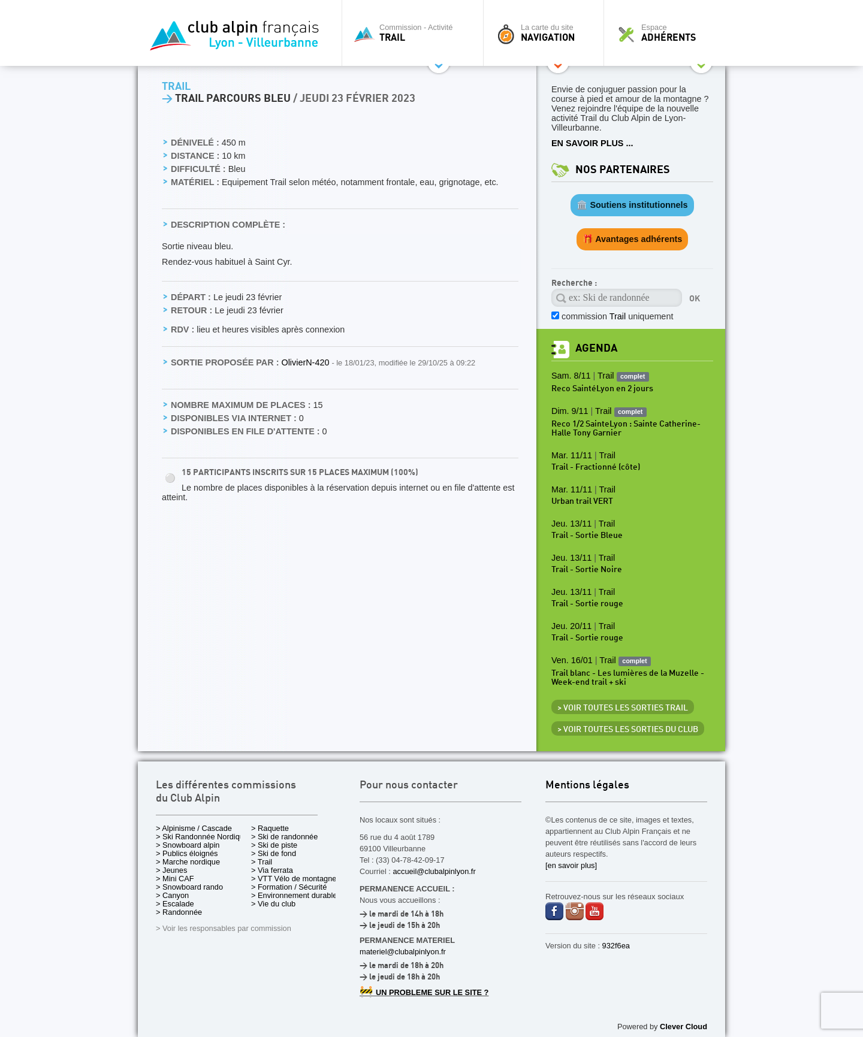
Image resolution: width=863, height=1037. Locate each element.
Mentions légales (587, 786)
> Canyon (172, 895)
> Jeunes (171, 870)
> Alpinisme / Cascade (194, 828)
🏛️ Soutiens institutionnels (632, 205)
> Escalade (175, 903)
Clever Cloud (683, 1026)
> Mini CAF (175, 878)
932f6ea (616, 945)
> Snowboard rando (189, 886)
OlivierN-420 (306, 362)
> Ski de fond (273, 853)
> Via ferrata (272, 870)
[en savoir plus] (571, 865)
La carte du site (547, 33)
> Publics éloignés (187, 853)
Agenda (596, 348)
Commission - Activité (415, 33)
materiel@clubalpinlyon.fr (403, 951)
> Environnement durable (294, 895)
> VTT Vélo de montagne (293, 878)
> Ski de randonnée (284, 836)
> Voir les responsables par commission (223, 928)
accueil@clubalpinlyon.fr (434, 871)
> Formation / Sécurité (289, 886)
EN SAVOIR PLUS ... (592, 143)
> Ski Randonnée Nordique (202, 836)
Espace (667, 33)
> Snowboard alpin (187, 845)
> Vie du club (273, 903)
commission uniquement (617, 316)
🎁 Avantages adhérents (633, 239)
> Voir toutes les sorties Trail (622, 708)
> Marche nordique (188, 861)
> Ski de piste (274, 845)
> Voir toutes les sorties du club (627, 729)
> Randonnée (179, 912)
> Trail (261, 861)
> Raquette (270, 828)
